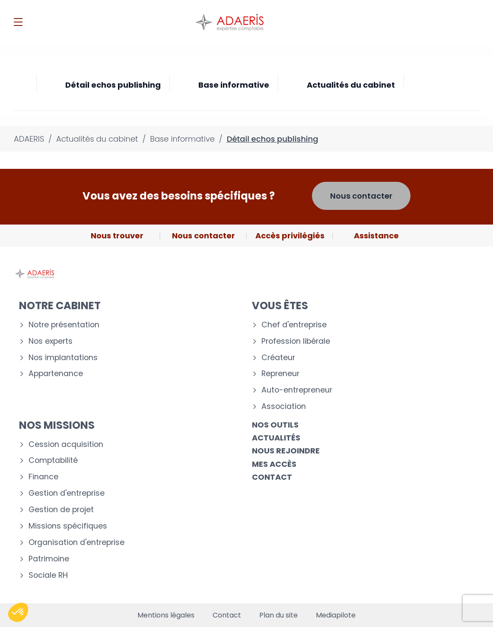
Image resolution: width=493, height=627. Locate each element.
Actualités (276, 437)
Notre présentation (64, 325)
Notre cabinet (60, 305)
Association (283, 407)
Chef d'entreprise (294, 325)
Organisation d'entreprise (76, 543)
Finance (43, 477)
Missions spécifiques (68, 526)
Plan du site (278, 615)
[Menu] (18, 22)
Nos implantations (63, 358)
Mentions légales (165, 615)
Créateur (278, 358)
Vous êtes (280, 305)
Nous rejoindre (286, 450)
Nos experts (51, 341)
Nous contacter (361, 195)
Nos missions (57, 425)
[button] (18, 612)
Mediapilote (336, 615)
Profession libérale (295, 341)
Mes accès (274, 464)
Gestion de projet (61, 510)
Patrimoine (49, 559)
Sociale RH (48, 575)
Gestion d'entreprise (67, 493)
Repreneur (280, 374)
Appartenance (56, 374)
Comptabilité (53, 461)
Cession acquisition (66, 445)
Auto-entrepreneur (296, 390)
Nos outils (275, 424)
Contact (272, 477)
